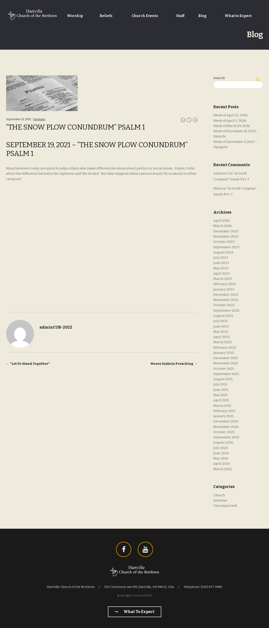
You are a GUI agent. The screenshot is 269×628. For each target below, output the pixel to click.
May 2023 (220, 268)
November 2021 (225, 363)
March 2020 (222, 469)
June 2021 (220, 390)
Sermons (39, 119)
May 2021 (220, 395)
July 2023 (220, 258)
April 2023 (221, 273)
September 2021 (226, 374)
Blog (202, 16)
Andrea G (220, 173)
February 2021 (224, 411)
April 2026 (221, 221)
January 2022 (223, 353)
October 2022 (224, 305)
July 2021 (220, 384)
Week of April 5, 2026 (229, 121)
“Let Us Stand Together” (28, 364)
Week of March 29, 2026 (231, 126)
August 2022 (223, 316)
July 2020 (220, 448)
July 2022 (220, 321)
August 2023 (223, 252)
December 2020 (225, 421)
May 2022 (220, 332)
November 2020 (226, 427)
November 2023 (226, 236)
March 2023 (222, 279)
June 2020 (221, 453)
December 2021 (225, 358)
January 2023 (223, 289)
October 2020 (224, 432)
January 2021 (223, 416)
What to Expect (238, 16)
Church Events (145, 16)
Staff (180, 16)
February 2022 (224, 347)
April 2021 (221, 400)
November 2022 (226, 300)
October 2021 (223, 369)
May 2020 (220, 458)
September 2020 (226, 437)
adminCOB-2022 (55, 327)
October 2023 (224, 242)
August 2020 (223, 442)
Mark (217, 188)
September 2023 (226, 247)
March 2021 (222, 406)
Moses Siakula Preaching (174, 364)
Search (219, 78)
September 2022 (226, 310)
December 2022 (225, 295)
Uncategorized (225, 506)
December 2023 (225, 231)
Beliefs (106, 16)
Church (219, 495)
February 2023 (224, 284)
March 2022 (222, 342)
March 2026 (222, 226)
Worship (75, 16)
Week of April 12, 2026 (230, 115)
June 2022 (221, 326)
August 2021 (223, 379)
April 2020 (221, 464)
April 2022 (221, 337)
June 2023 (221, 263)
